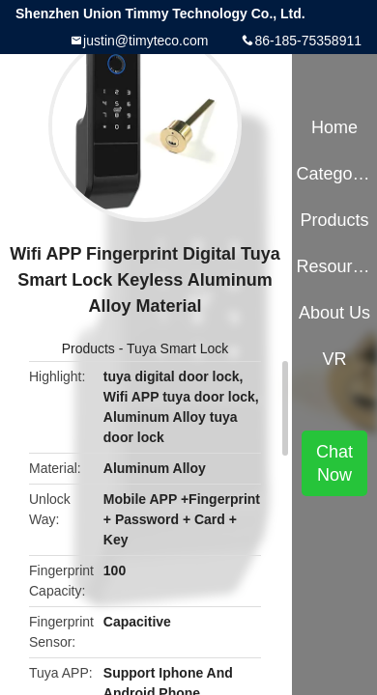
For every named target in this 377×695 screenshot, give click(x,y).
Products (88, 348)
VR (335, 359)
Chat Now (334, 463)
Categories (334, 173)
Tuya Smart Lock (177, 348)
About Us (334, 312)
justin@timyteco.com (145, 40)
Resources (334, 266)
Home (334, 127)
